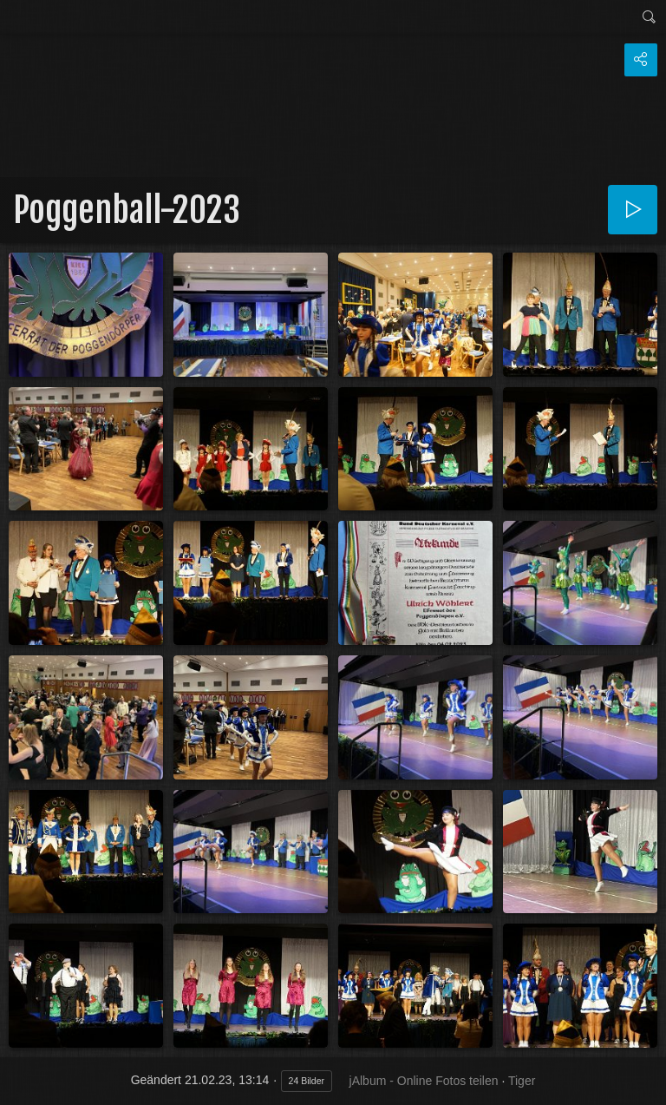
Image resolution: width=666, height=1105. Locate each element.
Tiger (521, 1081)
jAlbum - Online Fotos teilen (424, 1081)
